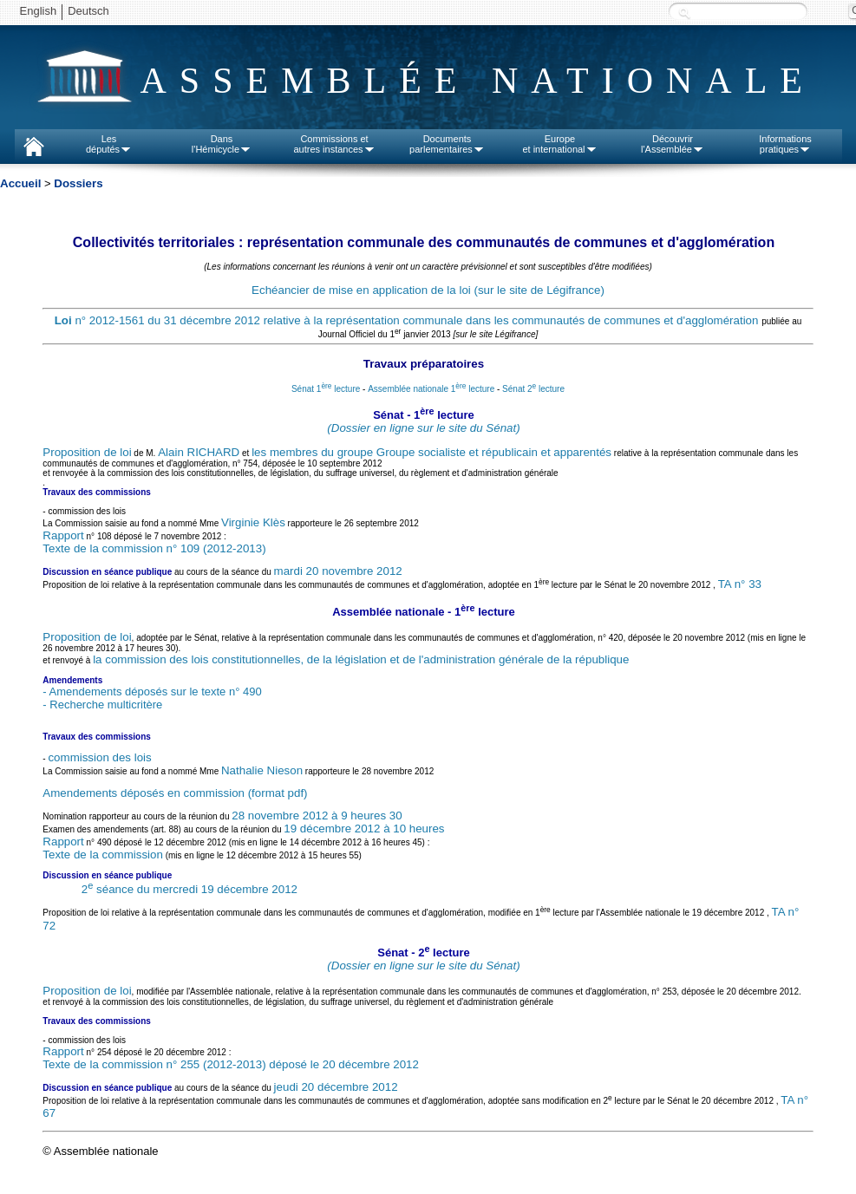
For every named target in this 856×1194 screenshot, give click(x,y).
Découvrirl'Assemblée (672, 144)
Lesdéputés (109, 144)
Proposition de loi (86, 452)
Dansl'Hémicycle (222, 144)
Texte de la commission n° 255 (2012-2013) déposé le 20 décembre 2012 (230, 1064)
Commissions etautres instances (334, 144)
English (38, 10)
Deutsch (88, 10)
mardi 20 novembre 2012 (338, 570)
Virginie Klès (253, 522)
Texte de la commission (102, 854)
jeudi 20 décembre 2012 (336, 1086)
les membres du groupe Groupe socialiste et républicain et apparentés (431, 452)
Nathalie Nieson (262, 770)
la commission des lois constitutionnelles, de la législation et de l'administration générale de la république (361, 659)
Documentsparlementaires (447, 144)
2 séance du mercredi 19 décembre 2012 (189, 889)
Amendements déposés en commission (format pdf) (174, 792)
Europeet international (559, 144)
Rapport (62, 535)
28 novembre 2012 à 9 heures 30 (317, 815)
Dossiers (78, 183)
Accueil (20, 183)
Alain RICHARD (198, 452)
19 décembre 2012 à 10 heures (364, 828)
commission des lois (99, 757)
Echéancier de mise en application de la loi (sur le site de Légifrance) (428, 290)
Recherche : (684, 12)
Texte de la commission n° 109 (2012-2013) (153, 548)
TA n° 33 (739, 584)
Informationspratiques (785, 144)
